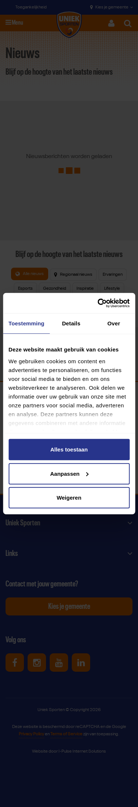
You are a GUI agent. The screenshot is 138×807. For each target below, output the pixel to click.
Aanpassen (69, 473)
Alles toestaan (69, 449)
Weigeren (69, 497)
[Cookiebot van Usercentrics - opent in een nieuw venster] (98, 303)
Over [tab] (113, 323)
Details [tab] (71, 323)
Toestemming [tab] (26, 323)
